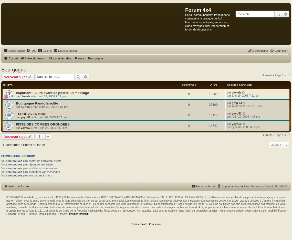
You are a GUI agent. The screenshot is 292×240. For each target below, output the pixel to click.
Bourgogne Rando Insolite (37, 103)
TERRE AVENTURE (31, 114)
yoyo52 (25, 117)
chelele (25, 96)
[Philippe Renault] (78, 214)
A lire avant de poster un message (61, 93)
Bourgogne (13, 69)
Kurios (25, 106)
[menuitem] (31, 51)
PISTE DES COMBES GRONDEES (43, 124)
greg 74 (237, 103)
